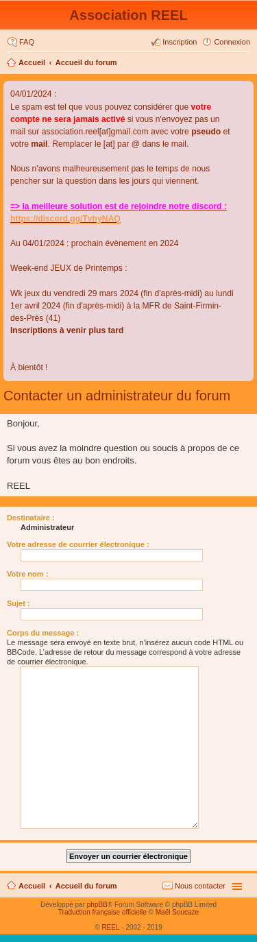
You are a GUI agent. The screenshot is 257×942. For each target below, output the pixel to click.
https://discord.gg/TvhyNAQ (65, 219)
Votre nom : (27, 574)
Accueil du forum (86, 62)
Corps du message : (43, 633)
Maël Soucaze (177, 912)
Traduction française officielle (102, 912)
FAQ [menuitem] (26, 42)
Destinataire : (31, 518)
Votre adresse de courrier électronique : (78, 544)
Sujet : (18, 603)
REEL (110, 927)
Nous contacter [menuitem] (200, 886)
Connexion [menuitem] (232, 42)
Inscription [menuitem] (179, 42)
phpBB (97, 904)
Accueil (32, 62)
